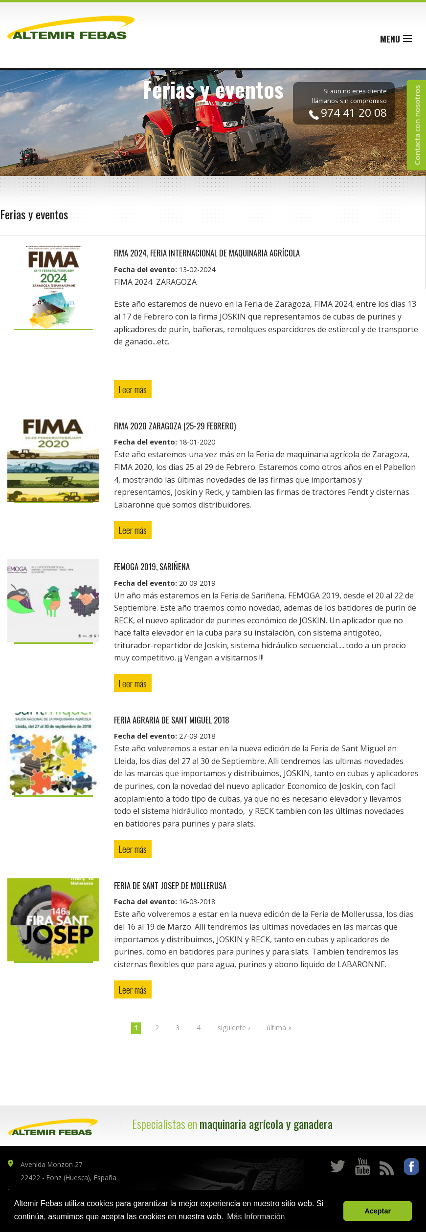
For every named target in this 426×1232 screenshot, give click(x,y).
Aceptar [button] (377, 1211)
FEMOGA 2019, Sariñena (152, 566)
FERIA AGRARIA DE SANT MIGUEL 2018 (171, 720)
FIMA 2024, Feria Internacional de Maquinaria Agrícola (207, 253)
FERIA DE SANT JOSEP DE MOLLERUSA (170, 885)
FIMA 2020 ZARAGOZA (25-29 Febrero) (175, 426)
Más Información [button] (256, 1216)
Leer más (132, 389)
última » (279, 1027)
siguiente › (234, 1027)
